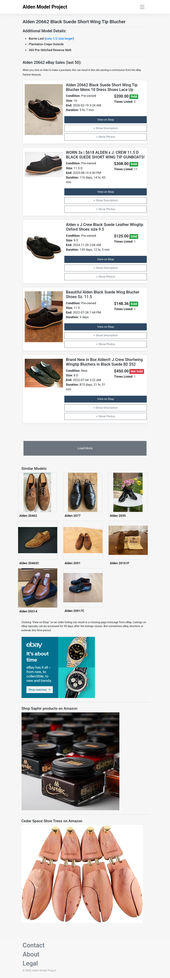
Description (110, 128)
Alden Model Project (45, 7)
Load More (85, 448)
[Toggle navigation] (142, 7)
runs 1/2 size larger (59, 38)
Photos (110, 136)
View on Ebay (105, 119)
